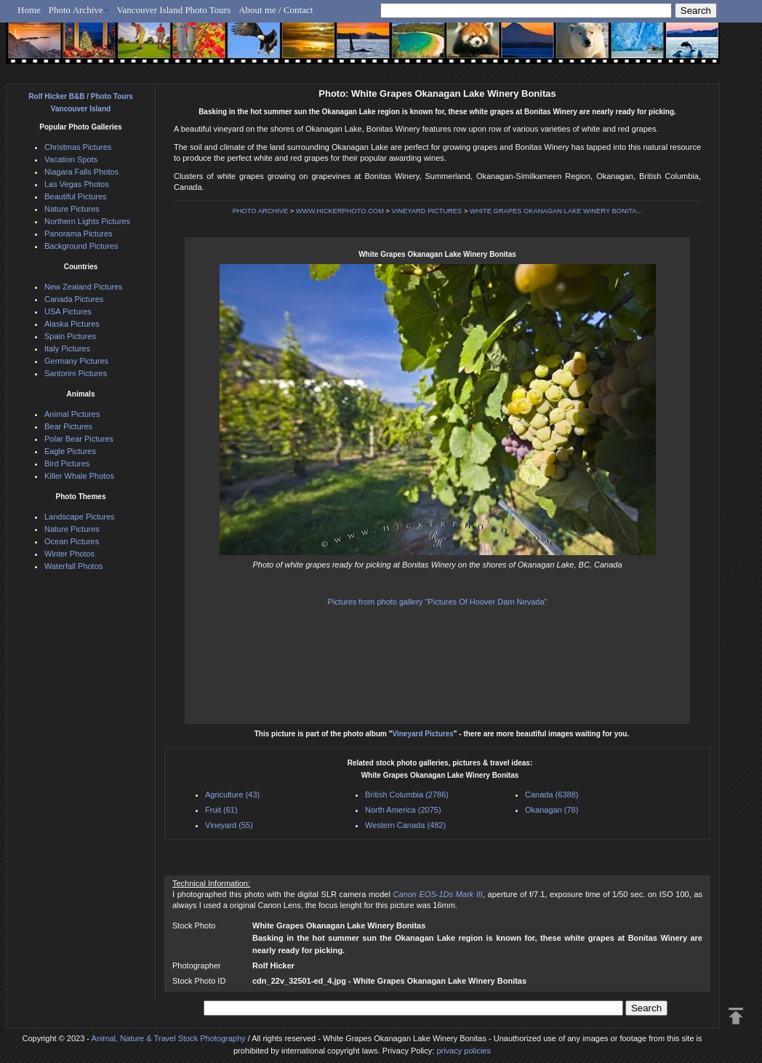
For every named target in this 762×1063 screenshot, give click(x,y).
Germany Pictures (76, 361)
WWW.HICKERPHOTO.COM (340, 211)
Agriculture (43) (232, 794)
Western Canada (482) (405, 825)
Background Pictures (81, 246)
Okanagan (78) (551, 809)
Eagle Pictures (70, 451)
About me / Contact (275, 9)
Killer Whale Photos (79, 475)
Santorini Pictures (75, 373)
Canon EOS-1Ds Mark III (437, 894)
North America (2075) (403, 809)
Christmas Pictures (77, 147)
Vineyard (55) (229, 825)
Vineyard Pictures (422, 734)
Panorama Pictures (78, 233)
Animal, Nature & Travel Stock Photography (168, 1038)
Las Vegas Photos (76, 184)
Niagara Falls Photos (81, 171)
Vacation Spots (70, 159)
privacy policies (463, 1050)
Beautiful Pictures (75, 196)
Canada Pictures (73, 299)
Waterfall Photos (73, 566)
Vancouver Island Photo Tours (174, 9)
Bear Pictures (68, 426)
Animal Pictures (72, 414)
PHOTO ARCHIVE (261, 211)
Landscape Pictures (79, 516)
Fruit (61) (221, 809)
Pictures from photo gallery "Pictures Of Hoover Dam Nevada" (438, 601)
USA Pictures (68, 311)
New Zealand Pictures (83, 286)
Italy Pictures (67, 348)
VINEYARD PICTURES (427, 211)
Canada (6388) (551, 794)
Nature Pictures (72, 208)
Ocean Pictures (71, 541)
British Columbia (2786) (407, 794)
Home (29, 9)
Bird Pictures (66, 463)
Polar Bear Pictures (78, 438)
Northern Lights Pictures (87, 221)
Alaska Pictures (72, 323)
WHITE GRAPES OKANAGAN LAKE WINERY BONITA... (556, 211)
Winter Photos (69, 553)
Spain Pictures (70, 336)
